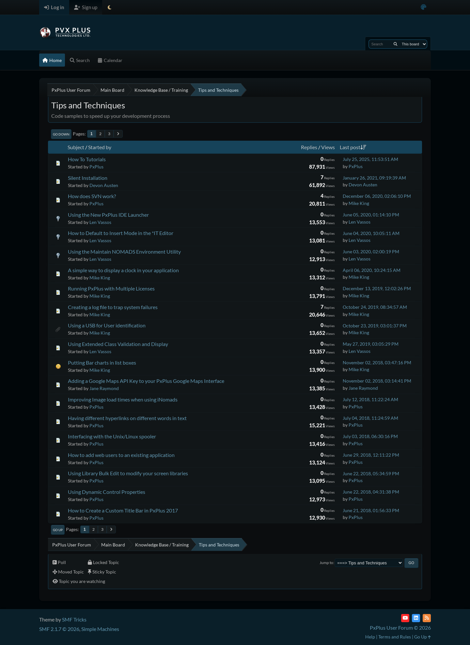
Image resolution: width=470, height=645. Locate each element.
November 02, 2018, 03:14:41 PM (377, 381)
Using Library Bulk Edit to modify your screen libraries (128, 473)
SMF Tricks (74, 619)
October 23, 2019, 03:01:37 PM (375, 325)
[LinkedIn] (416, 618)
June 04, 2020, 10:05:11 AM (371, 233)
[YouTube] (405, 618)
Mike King (359, 203)
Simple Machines (100, 629)
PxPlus (96, 166)
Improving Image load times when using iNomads (123, 399)
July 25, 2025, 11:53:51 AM (370, 159)
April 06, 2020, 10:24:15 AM (371, 270)
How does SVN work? (92, 196)
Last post (353, 147)
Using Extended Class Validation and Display (118, 344)
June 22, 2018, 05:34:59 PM (371, 473)
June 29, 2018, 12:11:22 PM (371, 455)
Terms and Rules (394, 636)
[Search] (395, 44)
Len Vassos (100, 222)
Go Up (58, 530)
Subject (76, 147)
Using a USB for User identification (107, 325)
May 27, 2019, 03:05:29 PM (371, 344)
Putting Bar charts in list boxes (102, 362)
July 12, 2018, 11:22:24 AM (370, 399)
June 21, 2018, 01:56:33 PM (371, 510)
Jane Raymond (104, 388)
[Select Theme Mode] (109, 7)
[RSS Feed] (427, 618)
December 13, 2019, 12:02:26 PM (377, 288)
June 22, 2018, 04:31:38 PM (371, 492)
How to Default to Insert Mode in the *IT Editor (120, 233)
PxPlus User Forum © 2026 (400, 627)
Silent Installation (87, 178)
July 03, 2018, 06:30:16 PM (370, 436)
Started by (99, 147)
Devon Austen (103, 185)
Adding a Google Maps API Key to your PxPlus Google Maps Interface (146, 381)
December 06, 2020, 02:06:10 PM (377, 196)
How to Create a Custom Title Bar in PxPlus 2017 (123, 510)
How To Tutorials (87, 159)
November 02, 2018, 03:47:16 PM (377, 362)
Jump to (326, 562)
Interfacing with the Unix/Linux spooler (112, 436)
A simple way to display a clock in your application (123, 270)
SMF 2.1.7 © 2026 (59, 629)
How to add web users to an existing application (121, 455)
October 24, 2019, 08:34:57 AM (375, 307)
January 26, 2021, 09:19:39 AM (374, 178)
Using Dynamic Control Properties (106, 492)
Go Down (61, 134)
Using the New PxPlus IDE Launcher (108, 215)
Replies (309, 147)
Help (370, 636)
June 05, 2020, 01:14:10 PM (371, 214)
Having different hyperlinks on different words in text (127, 418)
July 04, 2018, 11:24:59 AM (370, 418)
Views (328, 147)
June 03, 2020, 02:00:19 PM (371, 251)
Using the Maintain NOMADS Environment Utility (124, 251)
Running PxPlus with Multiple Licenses (111, 288)
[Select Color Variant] (423, 7)
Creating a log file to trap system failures (113, 307)
